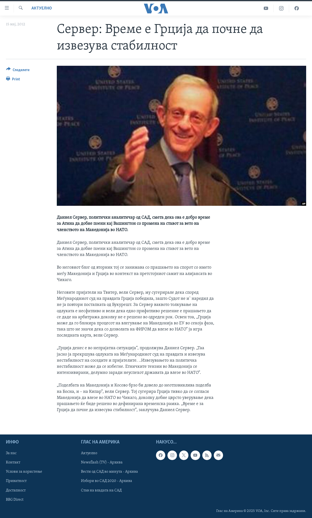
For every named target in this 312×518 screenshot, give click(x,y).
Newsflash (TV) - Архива (102, 463)
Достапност (16, 490)
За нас (11, 453)
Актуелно (41, 8)
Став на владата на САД (101, 490)
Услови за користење (24, 472)
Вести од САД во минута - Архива (109, 472)
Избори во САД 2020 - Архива (106, 481)
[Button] (17, 71)
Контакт (13, 463)
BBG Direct (14, 500)
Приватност (16, 481)
